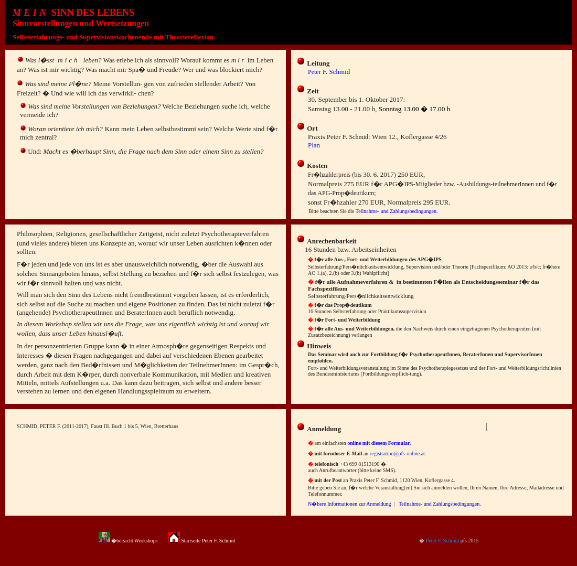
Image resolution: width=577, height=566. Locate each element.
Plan (314, 145)
